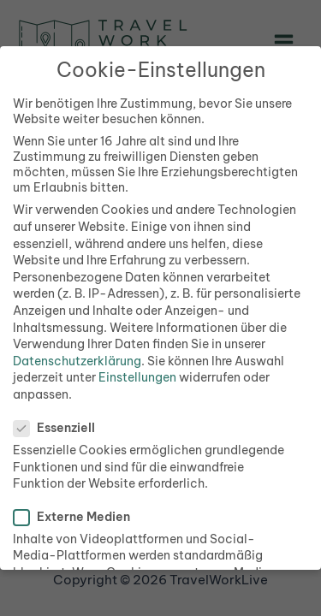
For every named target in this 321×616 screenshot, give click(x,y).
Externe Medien (77, 516)
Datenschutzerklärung (77, 361)
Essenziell (59, 427)
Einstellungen (137, 377)
